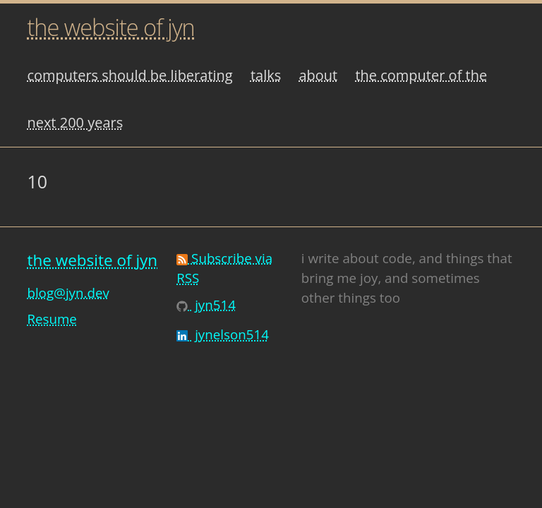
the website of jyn (110, 27)
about (318, 75)
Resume (51, 318)
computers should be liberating (129, 75)
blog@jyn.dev (68, 292)
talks (266, 75)
